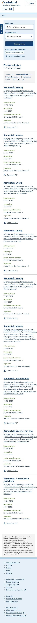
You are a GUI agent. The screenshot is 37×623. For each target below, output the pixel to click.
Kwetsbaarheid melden (14, 590)
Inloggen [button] (5, 9)
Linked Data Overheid (14, 599)
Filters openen (1, 72)
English (8, 568)
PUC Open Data (12, 601)
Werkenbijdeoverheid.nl (15, 615)
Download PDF (12, 127)
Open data (10, 596)
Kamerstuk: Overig (13, 183)
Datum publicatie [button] (22, 74)
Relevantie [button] (27, 77)
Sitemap (9, 587)
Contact (9, 565)
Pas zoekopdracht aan (16, 56)
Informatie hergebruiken (15, 579)
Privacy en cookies (13, 582)
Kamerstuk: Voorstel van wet (18, 431)
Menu (32, 3)
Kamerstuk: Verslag (13, 87)
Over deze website (13, 562)
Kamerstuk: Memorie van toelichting (16, 479)
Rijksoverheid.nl (12, 610)
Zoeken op (9, 23)
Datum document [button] (11, 77)
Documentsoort (11, 32)
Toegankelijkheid (12, 585)
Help (8, 570)
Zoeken (9, 573)
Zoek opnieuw (19, 44)
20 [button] (18, 79)
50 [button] (23, 79)
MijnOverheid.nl (12, 607)
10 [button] (13, 79)
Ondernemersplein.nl (14, 613)
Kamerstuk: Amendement (16, 378)
